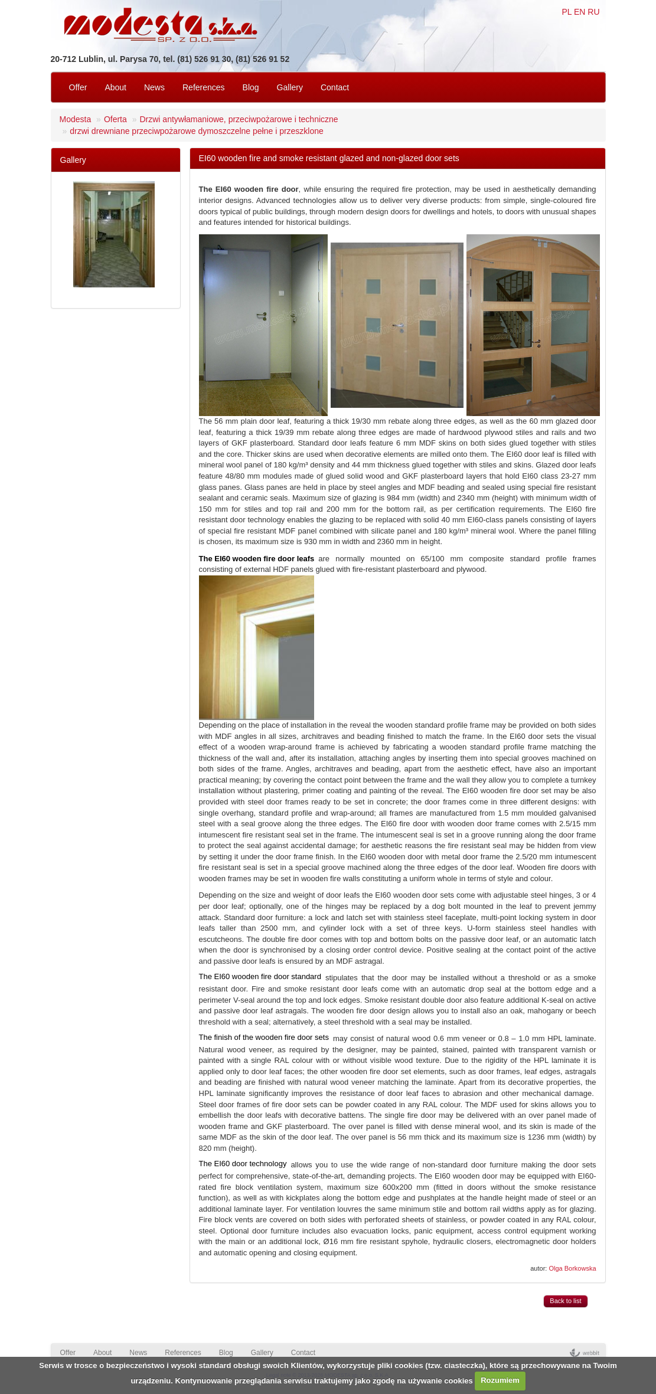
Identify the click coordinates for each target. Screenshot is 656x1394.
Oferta (115, 119)
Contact (335, 87)
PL (567, 12)
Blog (251, 87)
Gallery (290, 87)
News (154, 87)
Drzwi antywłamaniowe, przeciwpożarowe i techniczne (238, 119)
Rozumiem (500, 1380)
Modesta (76, 119)
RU (593, 12)
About (115, 87)
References (203, 87)
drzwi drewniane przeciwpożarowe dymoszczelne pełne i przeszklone (197, 131)
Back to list (565, 1300)
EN (579, 12)
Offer (78, 87)
